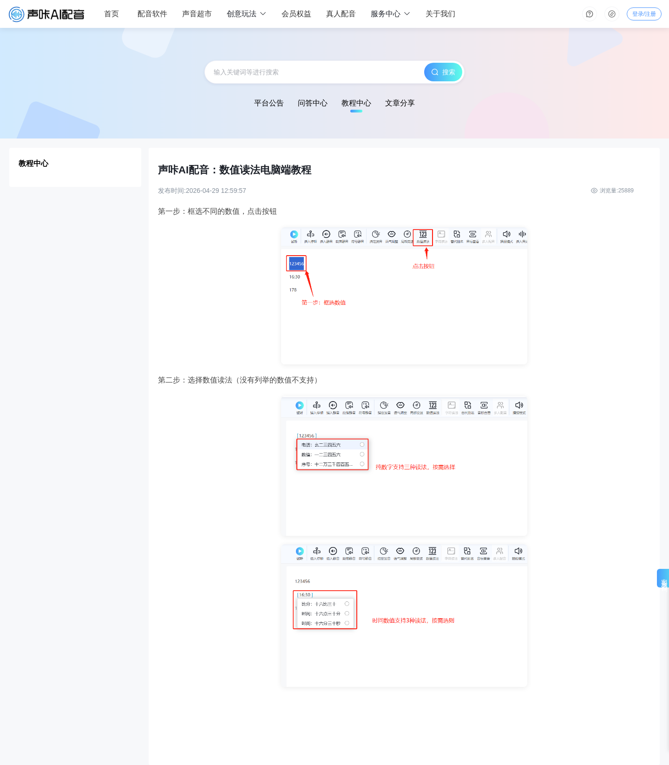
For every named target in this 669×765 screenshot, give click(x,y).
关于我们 (440, 14)
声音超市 (197, 14)
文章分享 (400, 103)
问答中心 (313, 103)
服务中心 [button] (391, 14)
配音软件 (152, 14)
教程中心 (356, 103)
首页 (111, 14)
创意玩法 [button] (247, 14)
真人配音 (341, 14)
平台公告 (269, 103)
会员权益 (296, 14)
